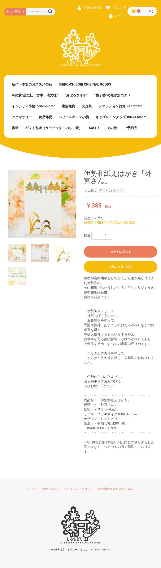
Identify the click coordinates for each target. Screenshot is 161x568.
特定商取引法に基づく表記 (116, 489)
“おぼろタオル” (76, 95)
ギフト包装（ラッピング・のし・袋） (53, 128)
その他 (112, 128)
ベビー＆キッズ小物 (74, 117)
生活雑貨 (68, 106)
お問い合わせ (50, 489)
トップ (31, 489)
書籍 (15, 128)
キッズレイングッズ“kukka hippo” (121, 117)
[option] (42, 204)
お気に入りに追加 (120, 266)
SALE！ (94, 128)
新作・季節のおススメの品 (32, 84)
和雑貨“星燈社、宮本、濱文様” (35, 95)
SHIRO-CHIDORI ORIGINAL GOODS (85, 84)
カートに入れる (120, 251)
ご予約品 (130, 128)
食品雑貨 (45, 117)
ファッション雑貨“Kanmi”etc (120, 106)
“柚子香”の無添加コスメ (112, 95)
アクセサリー (22, 117)
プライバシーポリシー (78, 489)
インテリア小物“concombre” (33, 106)
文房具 (87, 106)
